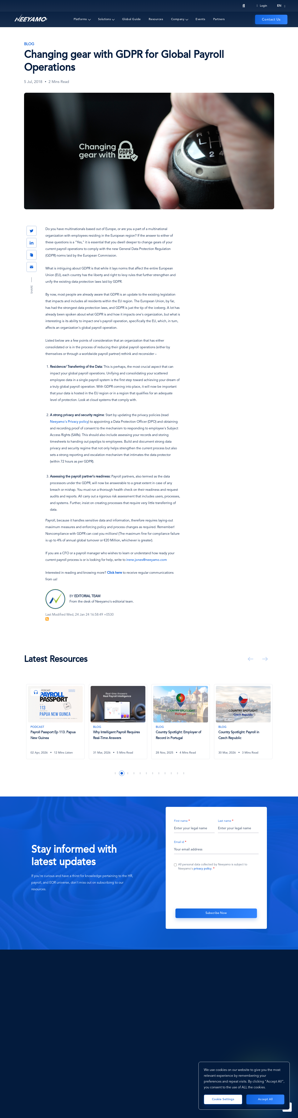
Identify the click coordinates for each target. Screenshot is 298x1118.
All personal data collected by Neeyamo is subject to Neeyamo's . (212, 866)
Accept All (265, 1099)
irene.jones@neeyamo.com (146, 560)
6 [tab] (146, 773)
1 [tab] (115, 773)
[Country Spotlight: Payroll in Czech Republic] (243, 721)
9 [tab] (165, 773)
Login (262, 5)
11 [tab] (177, 773)
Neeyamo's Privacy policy (69, 422)
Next (264, 659)
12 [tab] (184, 773)
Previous (249, 659)
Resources (156, 19)
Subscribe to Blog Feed (47, 619)
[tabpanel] (55, 724)
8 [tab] (159, 773)
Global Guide (131, 19)
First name (181, 821)
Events (200, 19)
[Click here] (114, 573)
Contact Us (271, 19)
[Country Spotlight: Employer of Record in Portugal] (180, 721)
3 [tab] (128, 773)
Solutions (104, 19)
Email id (179, 842)
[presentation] (216, 889)
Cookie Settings (223, 1099)
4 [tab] (134, 773)
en (279, 5)
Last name (224, 821)
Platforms (80, 19)
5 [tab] (140, 773)
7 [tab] (153, 773)
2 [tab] (121, 773)
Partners (219, 19)
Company (178, 19)
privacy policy (203, 868)
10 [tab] (171, 773)
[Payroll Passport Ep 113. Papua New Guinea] (55, 721)
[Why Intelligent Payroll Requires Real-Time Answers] (118, 721)
